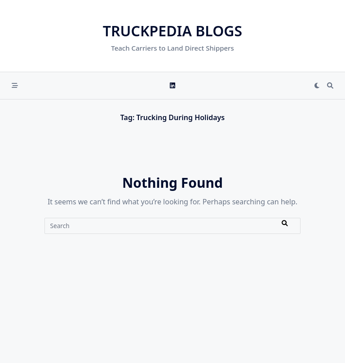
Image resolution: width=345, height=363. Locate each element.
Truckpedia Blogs (172, 30)
